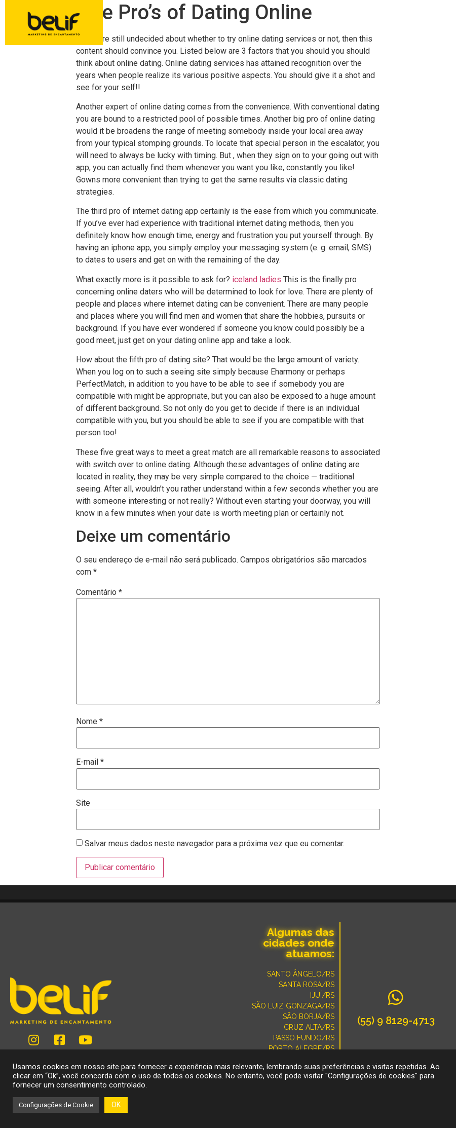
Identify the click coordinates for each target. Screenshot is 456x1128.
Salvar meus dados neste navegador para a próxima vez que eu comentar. (215, 844)
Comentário (99, 592)
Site (83, 803)
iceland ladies (256, 279)
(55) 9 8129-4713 (396, 1020)
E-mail (90, 762)
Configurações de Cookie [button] (56, 1105)
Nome (89, 722)
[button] (442, 24)
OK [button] (116, 1105)
